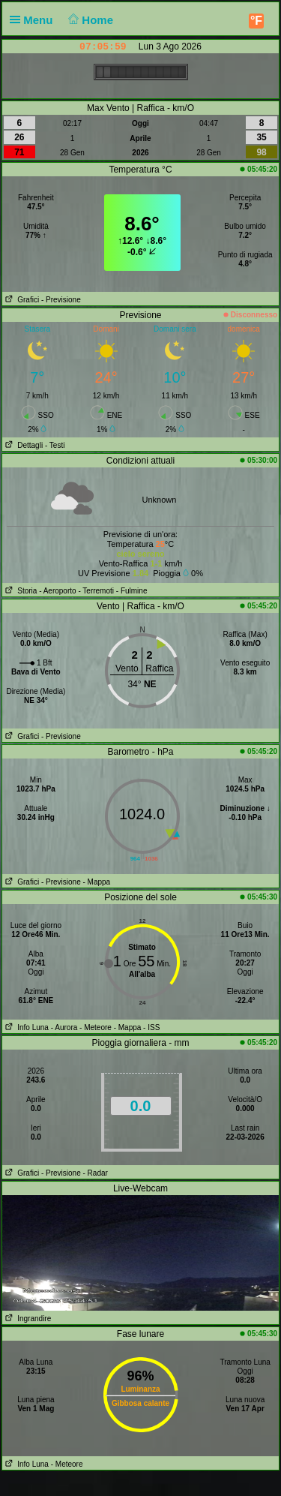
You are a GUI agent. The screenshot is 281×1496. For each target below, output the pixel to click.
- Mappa (96, 882)
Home (89, 20)
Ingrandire (26, 1318)
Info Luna (25, 1027)
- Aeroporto (57, 591)
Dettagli (22, 445)
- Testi (55, 445)
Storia (19, 591)
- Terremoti (96, 591)
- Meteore (95, 1027)
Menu (34, 20)
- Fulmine (132, 591)
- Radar (94, 1173)
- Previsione (61, 300)
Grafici (20, 300)
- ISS (151, 1027)
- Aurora (64, 1027)
